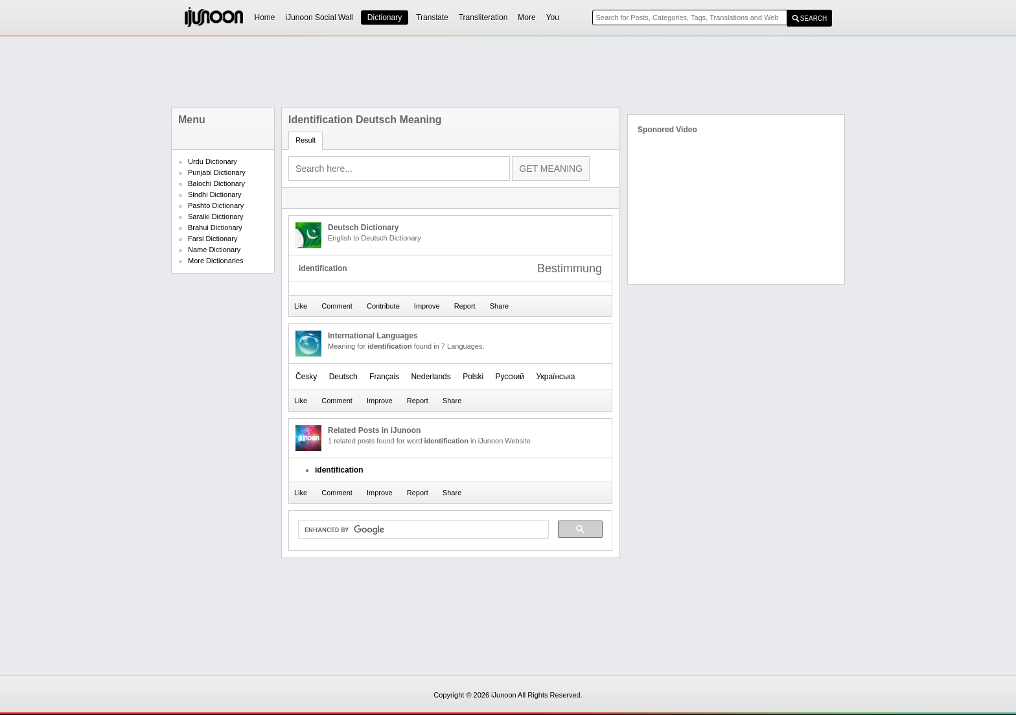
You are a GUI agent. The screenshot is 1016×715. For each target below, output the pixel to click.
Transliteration (483, 17)
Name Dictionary (214, 249)
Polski (473, 376)
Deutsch (343, 376)
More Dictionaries (216, 260)
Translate (432, 17)
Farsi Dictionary (212, 238)
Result (305, 140)
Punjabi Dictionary (217, 172)
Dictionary (384, 17)
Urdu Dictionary (212, 161)
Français (384, 376)
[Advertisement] (508, 72)
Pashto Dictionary (216, 205)
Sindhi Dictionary (215, 194)
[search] (422, 529)
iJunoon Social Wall (319, 17)
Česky (306, 376)
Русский (510, 376)
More (526, 17)
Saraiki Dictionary (216, 216)
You (552, 17)
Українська (555, 376)
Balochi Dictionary (216, 183)
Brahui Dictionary (215, 227)
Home (265, 17)
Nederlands (430, 376)
